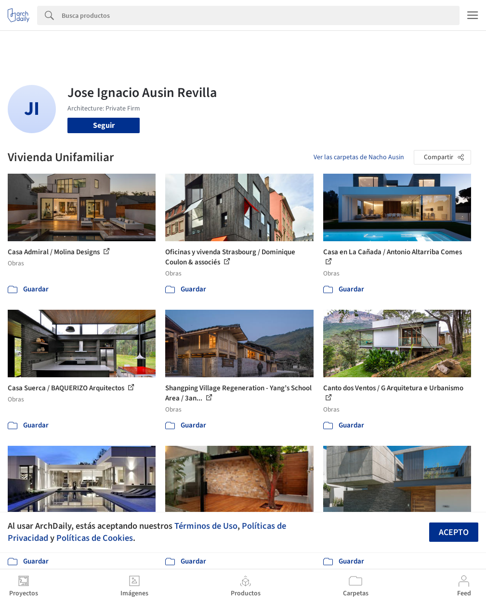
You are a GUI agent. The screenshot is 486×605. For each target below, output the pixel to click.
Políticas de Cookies (94, 538)
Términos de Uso (205, 526)
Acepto (454, 532)
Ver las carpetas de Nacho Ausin (359, 157)
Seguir (104, 125)
